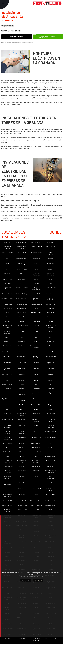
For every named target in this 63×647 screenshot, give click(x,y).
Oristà (7, 337)
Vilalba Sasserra (51, 294)
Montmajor (7, 321)
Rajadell (7, 638)
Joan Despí (21, 368)
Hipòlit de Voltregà (7, 298)
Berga (36, 380)
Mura (36, 269)
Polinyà (36, 341)
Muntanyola (50, 269)
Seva (36, 331)
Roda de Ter (7, 283)
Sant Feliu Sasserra (36, 299)
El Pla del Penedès (22, 325)
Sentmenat (50, 312)
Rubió (36, 279)
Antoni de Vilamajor (51, 369)
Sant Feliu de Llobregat (36, 420)
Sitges (22, 331)
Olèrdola (21, 483)
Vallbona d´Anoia (36, 452)
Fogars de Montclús (22, 393)
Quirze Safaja (22, 437)
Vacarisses (50, 452)
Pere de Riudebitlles (50, 299)
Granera (21, 388)
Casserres (36, 399)
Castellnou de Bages (21, 414)
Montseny (7, 273)
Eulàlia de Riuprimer (7, 510)
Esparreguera (21, 312)
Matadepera (22, 374)
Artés (22, 283)
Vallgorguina (7, 452)
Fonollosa (51, 388)
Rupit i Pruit (22, 279)
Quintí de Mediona (7, 443)
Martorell (7, 380)
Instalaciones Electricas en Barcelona (19, 42)
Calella (22, 273)
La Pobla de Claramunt (7, 432)
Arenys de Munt (50, 352)
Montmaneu (50, 317)
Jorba (36, 317)
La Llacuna (21, 489)
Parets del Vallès (36, 405)
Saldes (36, 456)
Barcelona (7, 242)
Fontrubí (21, 317)
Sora (21, 409)
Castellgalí (22, 638)
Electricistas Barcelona (6, 42)
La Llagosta (36, 431)
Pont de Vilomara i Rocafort (36, 346)
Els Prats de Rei (36, 312)
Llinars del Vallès (50, 456)
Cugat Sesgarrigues (36, 288)
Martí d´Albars (36, 413)
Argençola (7, 413)
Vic (7, 448)
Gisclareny (36, 388)
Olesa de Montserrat (50, 477)
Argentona (36, 352)
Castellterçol (36, 259)
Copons (36, 263)
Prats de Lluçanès (7, 352)
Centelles (7, 341)
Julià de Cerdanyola (7, 369)
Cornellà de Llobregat (7, 477)
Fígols (51, 393)
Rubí (50, 279)
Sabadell (36, 425)
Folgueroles (7, 393)
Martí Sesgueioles (36, 304)
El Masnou (36, 325)
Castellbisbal (22, 346)
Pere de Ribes (7, 304)
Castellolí (50, 259)
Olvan (36, 337)
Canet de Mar (22, 362)
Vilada (51, 443)
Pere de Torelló (36, 242)
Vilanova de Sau (36, 294)
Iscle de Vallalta (7, 279)
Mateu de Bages (22, 304)
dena (36, 483)
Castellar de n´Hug (36, 505)
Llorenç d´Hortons (7, 419)
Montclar (50, 321)
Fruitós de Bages (50, 431)
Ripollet (36, 368)
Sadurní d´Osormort (50, 426)
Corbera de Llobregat (21, 264)
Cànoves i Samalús (51, 356)
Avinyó (7, 269)
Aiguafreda (7, 288)
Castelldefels (51, 483)
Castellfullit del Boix (50, 489)
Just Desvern (22, 419)
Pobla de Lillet (50, 341)
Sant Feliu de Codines (51, 420)
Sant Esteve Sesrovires (7, 426)
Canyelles (51, 308)
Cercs (50, 337)
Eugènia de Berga (21, 509)
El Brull (7, 489)
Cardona (36, 509)
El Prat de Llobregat (7, 332)
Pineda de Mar (7, 346)
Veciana (21, 448)
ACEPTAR (38, 581)
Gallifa (7, 409)
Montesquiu (36, 321)
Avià (36, 384)
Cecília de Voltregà (22, 294)
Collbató (7, 312)
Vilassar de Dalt (7, 501)
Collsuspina (50, 263)
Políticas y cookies (50, 638)
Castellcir (22, 495)
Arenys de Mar (7, 356)
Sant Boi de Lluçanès (50, 253)
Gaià (7, 317)
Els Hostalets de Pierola (50, 326)
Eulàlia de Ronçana (51, 505)
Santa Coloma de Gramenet (50, 471)
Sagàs (36, 409)
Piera (7, 405)
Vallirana (50, 448)
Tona (36, 308)
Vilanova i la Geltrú (22, 501)
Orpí (50, 331)
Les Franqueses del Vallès (36, 461)
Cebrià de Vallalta (36, 253)
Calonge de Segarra (50, 363)
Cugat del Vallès (51, 288)
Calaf (50, 283)
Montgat (21, 321)
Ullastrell (36, 471)
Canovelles (7, 362)
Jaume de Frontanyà (50, 274)
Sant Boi (7, 259)
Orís (22, 337)
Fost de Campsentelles (7, 438)
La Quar (21, 466)
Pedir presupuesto (16, 37)
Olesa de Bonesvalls (7, 483)
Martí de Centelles (36, 246)
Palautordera (22, 425)
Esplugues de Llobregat (22, 399)
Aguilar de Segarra (22, 288)
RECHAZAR (25, 581)
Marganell (22, 380)
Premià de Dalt (36, 489)
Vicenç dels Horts (50, 246)
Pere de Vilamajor (21, 242)
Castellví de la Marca (21, 247)
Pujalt (50, 346)
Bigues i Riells (21, 356)
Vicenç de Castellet (36, 357)
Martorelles (50, 374)
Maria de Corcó (21, 471)
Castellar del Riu (22, 505)
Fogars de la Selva (36, 393)
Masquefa (36, 374)
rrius (7, 263)
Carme (51, 399)
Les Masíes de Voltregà (7, 461)
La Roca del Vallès (7, 466)
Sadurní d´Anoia (7, 294)
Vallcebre (22, 452)
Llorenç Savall (50, 413)
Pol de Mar (21, 443)
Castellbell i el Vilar (51, 501)
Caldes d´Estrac (22, 269)
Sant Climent (36, 466)
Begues (50, 405)
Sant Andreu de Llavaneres (7, 375)
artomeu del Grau (21, 259)
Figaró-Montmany (7, 399)
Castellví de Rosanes (7, 247)
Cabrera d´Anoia (7, 384)
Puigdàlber (50, 242)
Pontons (21, 352)
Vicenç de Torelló (7, 253)
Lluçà (50, 409)
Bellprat (50, 380)
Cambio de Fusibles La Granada (36, 640)
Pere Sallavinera (36, 443)
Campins (36, 362)
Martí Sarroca (50, 304)
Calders (36, 283)
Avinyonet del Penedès (7, 326)
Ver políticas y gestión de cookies (32, 576)
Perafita (21, 405)
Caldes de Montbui (22, 298)
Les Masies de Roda (21, 461)
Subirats (21, 456)
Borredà (21, 384)
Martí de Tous (7, 308)
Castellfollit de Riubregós (7, 495)
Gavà (36, 477)
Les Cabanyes (50, 460)
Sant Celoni (50, 466)
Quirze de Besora (50, 437)
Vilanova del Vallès (36, 501)
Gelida (22, 477)
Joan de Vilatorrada (36, 274)
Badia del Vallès (50, 495)
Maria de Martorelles (7, 471)
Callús (51, 384)
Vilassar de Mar (22, 308)
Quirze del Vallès (36, 437)
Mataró (36, 495)
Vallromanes (36, 448)
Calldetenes (7, 388)
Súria (7, 456)
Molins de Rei (22, 341)
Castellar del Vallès (7, 505)
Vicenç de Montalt (21, 253)
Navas (51, 509)
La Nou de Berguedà (22, 432)
